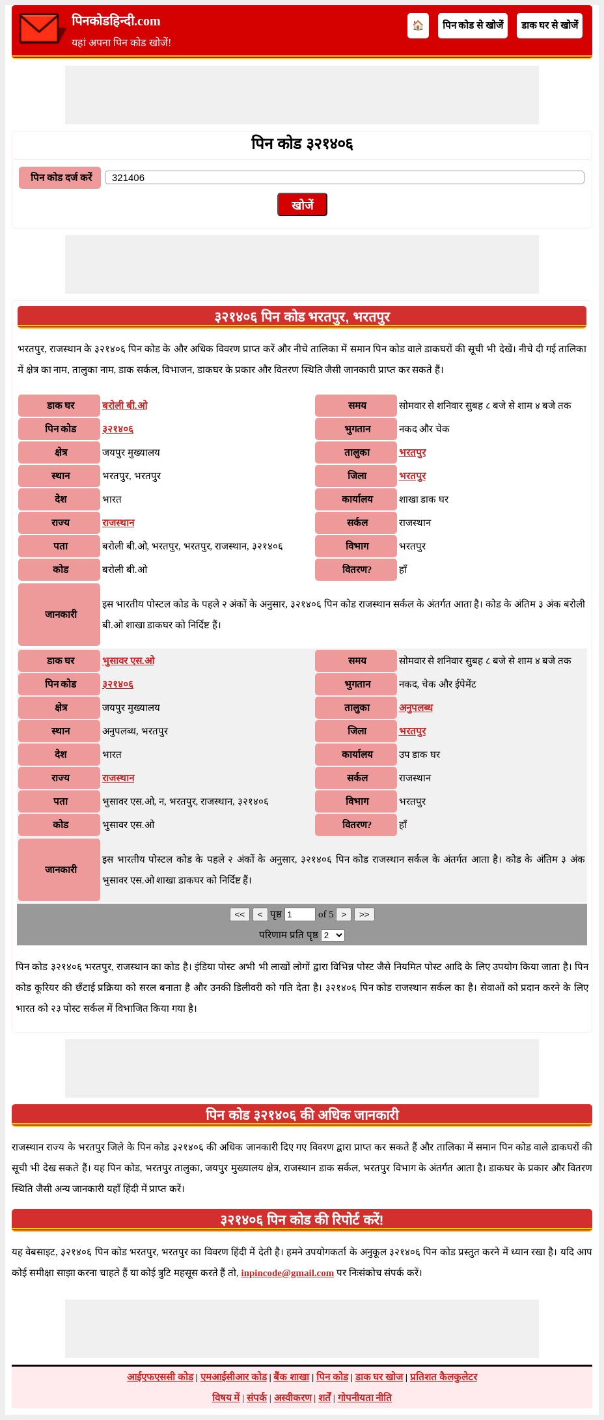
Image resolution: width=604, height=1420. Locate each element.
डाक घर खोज (379, 1377)
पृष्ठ (277, 914)
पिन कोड (332, 1377)
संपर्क (257, 1398)
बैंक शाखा (291, 1377)
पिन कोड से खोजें (473, 25)
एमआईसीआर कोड (233, 1377)
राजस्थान (118, 523)
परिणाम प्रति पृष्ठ (288, 935)
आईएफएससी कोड (160, 1377)
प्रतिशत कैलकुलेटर (443, 1377)
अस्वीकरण (293, 1398)
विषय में (226, 1398)
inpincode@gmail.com (288, 1273)
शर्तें (324, 1398)
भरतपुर (412, 452)
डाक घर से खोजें (549, 25)
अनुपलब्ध (416, 708)
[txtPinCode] (344, 177)
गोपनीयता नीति (365, 1398)
